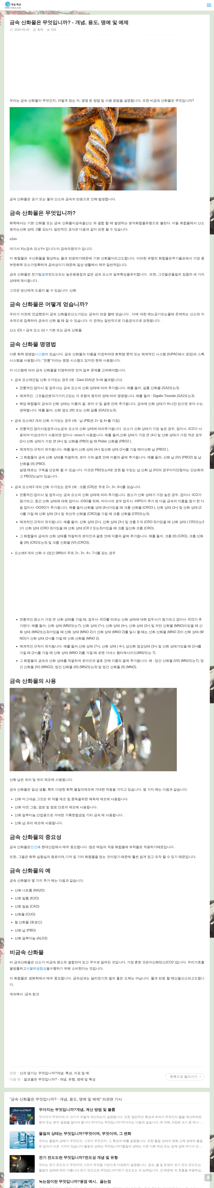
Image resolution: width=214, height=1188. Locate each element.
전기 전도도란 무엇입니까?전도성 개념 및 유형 (78, 1157)
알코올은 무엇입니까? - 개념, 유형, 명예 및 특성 (59, 1079)
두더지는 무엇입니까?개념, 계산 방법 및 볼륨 (77, 1110)
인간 (34, 847)
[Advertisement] (107, 68)
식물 (29, 968)
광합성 (41, 968)
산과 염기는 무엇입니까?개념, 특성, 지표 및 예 (54, 1073)
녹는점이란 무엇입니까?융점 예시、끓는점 (75, 1181)
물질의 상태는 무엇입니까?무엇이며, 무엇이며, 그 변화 (85, 1134)
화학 (40, 29)
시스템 (40, 354)
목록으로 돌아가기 (183, 1076)
